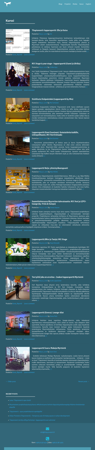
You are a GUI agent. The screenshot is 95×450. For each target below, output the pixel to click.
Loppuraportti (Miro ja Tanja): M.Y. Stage (47, 233)
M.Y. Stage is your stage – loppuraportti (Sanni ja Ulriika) (54, 60)
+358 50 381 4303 (57, 432)
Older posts (11, 371)
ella (49, 30)
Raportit (19, 51)
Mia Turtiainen (52, 99)
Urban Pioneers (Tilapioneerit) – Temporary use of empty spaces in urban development (39, 405)
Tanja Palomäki (53, 237)
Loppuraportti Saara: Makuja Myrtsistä (47, 338)
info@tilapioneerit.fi (47, 422)
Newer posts (83, 371)
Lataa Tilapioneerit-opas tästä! (20, 390)
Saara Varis (51, 341)
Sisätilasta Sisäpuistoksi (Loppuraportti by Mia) (50, 95)
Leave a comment (29, 51)
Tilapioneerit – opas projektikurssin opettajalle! (25, 401)
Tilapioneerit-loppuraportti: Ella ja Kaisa (48, 26)
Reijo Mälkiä (52, 166)
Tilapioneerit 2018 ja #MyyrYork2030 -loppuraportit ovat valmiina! (32, 410)
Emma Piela (51, 308)
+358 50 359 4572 (41, 432)
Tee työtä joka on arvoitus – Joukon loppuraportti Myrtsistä (55, 271)
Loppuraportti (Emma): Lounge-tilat (46, 304)
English (88, 4)
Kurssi (81, 4)
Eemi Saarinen (52, 135)
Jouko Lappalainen (54, 275)
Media (75, 4)
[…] (66, 47)
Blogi (60, 4)
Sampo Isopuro (53, 201)
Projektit (67, 4)
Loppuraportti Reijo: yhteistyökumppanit (48, 162)
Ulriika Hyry (52, 63)
